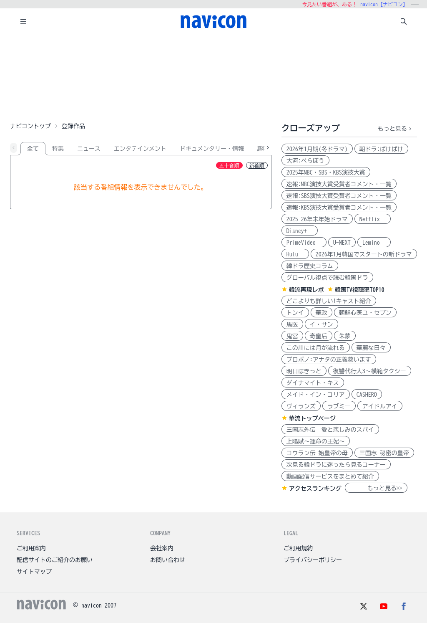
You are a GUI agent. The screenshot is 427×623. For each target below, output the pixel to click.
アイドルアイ (379, 406)
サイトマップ (34, 572)
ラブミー (339, 406)
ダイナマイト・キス (312, 383)
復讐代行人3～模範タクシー (369, 371)
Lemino (374, 243)
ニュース (88, 149)
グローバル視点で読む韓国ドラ (327, 278)
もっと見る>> (376, 488)
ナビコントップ (30, 126)
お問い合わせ (167, 560)
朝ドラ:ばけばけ (381, 149)
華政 (321, 313)
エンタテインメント (140, 149)
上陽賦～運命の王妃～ (315, 441)
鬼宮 (292, 336)
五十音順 (229, 165)
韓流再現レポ (306, 290)
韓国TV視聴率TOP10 (359, 290)
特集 (58, 149)
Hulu (295, 254)
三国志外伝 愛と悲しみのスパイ (330, 430)
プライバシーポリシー (313, 560)
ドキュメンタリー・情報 (212, 149)
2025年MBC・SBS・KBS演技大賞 (325, 172)
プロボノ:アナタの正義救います (328, 359)
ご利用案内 (31, 548)
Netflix (372, 219)
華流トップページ (312, 418)
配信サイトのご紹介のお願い (55, 560)
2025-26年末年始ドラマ (317, 219)
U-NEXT (342, 243)
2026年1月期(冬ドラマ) (317, 149)
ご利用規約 (298, 548)
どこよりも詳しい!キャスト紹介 (328, 301)
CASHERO (367, 395)
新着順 (256, 165)
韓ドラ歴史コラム (309, 266)
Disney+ (299, 231)
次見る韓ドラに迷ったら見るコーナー (336, 465)
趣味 (263, 149)
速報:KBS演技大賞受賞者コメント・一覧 (339, 207)
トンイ (295, 313)
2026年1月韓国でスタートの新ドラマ (364, 254)
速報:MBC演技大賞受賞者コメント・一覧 (339, 184)
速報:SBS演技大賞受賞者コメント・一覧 (339, 196)
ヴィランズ (301, 406)
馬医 (292, 324)
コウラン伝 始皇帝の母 (317, 453)
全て (33, 149)
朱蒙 (345, 336)
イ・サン (321, 324)
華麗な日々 (371, 348)
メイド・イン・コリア (315, 395)
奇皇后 (318, 336)
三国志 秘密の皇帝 (384, 453)
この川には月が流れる (315, 348)
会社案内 (161, 548)
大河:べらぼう (305, 161)
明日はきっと (304, 371)
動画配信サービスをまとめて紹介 (330, 476)
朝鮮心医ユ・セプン (365, 313)
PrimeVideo (304, 243)
